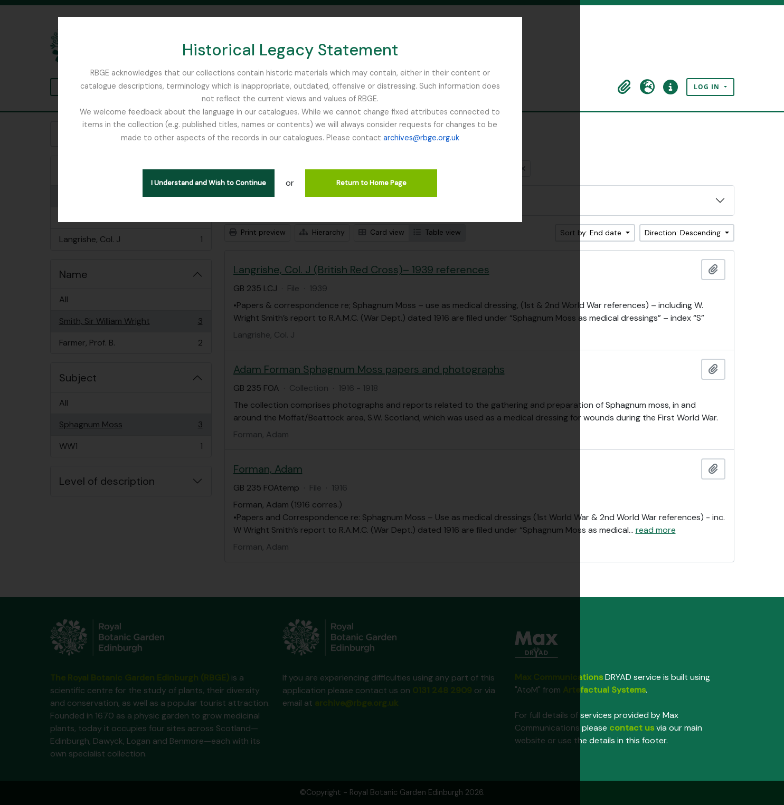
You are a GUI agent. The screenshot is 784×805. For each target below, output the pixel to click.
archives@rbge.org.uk (392, 124)
